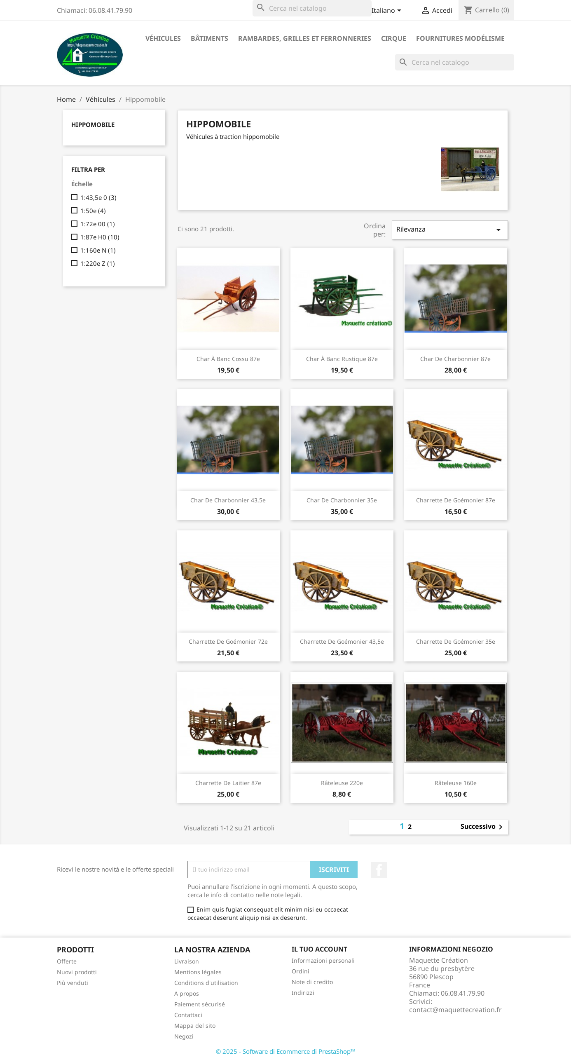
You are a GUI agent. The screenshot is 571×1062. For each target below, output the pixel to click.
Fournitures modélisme (460, 38)
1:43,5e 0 (98, 197)
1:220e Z (97, 263)
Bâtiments (209, 38)
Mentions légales (198, 972)
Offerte (67, 961)
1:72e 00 (97, 224)
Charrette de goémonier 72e (228, 641)
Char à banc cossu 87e (228, 359)
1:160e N (98, 250)
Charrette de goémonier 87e (455, 500)
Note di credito (312, 982)
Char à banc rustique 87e (342, 359)
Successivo (483, 827)
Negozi (184, 1036)
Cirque (393, 38)
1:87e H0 (99, 237)
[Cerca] (312, 8)
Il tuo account (319, 949)
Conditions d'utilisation (206, 983)
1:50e (93, 210)
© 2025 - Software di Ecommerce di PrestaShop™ (286, 1051)
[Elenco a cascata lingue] (388, 11)
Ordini (300, 971)
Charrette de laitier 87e (228, 783)
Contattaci (188, 1015)
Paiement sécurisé (199, 1004)
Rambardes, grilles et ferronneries (304, 38)
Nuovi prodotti (77, 972)
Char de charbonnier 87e (455, 359)
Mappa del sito (194, 1025)
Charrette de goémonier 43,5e (342, 641)
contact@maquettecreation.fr (455, 1009)
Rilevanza (449, 230)
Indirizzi (303, 992)
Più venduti (72, 983)
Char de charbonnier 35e (342, 500)
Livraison (186, 961)
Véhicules (163, 38)
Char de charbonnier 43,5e (228, 500)
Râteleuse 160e (456, 783)
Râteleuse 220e (342, 783)
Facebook (379, 870)
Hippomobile (93, 124)
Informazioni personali (323, 960)
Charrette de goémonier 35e (455, 641)
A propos (186, 993)
